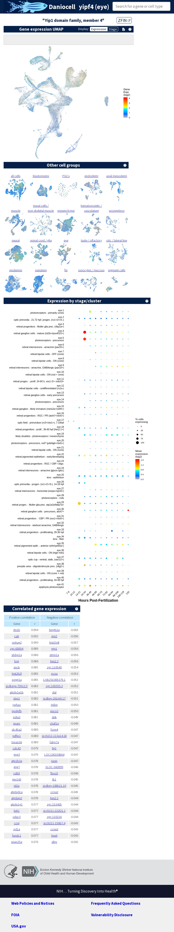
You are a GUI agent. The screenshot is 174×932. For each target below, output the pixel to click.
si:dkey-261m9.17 (54, 698)
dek (54, 717)
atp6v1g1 (17, 804)
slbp (54, 842)
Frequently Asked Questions (115, 903)
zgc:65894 (16, 649)
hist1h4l (54, 642)
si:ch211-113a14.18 (54, 736)
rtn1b (16, 630)
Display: (83, 29)
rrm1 (54, 649)
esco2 (54, 711)
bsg (16, 661)
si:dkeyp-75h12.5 (17, 686)
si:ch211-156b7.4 (54, 823)
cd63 (16, 773)
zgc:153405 (54, 804)
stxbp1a (17, 655)
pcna (54, 674)
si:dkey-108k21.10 (54, 786)
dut (54, 692)
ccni (16, 823)
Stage (113, 29)
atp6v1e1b (17, 692)
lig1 (54, 748)
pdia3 (16, 717)
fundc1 (16, 835)
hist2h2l (17, 674)
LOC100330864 (54, 755)
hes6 (54, 835)
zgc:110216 (54, 817)
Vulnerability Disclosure (111, 914)
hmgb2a (54, 630)
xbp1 (16, 698)
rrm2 (54, 636)
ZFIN (124, 20)
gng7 (17, 767)
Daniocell (62, 7)
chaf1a (54, 723)
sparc (16, 723)
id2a (16, 786)
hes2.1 (54, 798)
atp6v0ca (17, 792)
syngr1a (17, 680)
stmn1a (54, 655)
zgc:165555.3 (54, 686)
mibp (54, 705)
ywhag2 (17, 642)
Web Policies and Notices (32, 903)
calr (16, 636)
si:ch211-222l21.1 (54, 811)
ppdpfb (17, 711)
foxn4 (54, 729)
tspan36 (17, 742)
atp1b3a (16, 761)
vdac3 (17, 817)
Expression (98, 29)
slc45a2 (17, 729)
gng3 (17, 755)
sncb (17, 667)
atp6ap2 (16, 798)
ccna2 (54, 792)
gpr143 (16, 779)
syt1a (16, 829)
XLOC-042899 (54, 767)
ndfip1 (16, 736)
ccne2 (54, 829)
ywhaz (16, 705)
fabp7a (54, 742)
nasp (54, 761)
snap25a (16, 842)
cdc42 (17, 748)
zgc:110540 (54, 667)
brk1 (17, 811)
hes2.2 (54, 661)
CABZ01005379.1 (54, 680)
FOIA (15, 914)
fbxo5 (54, 773)
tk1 (54, 779)
